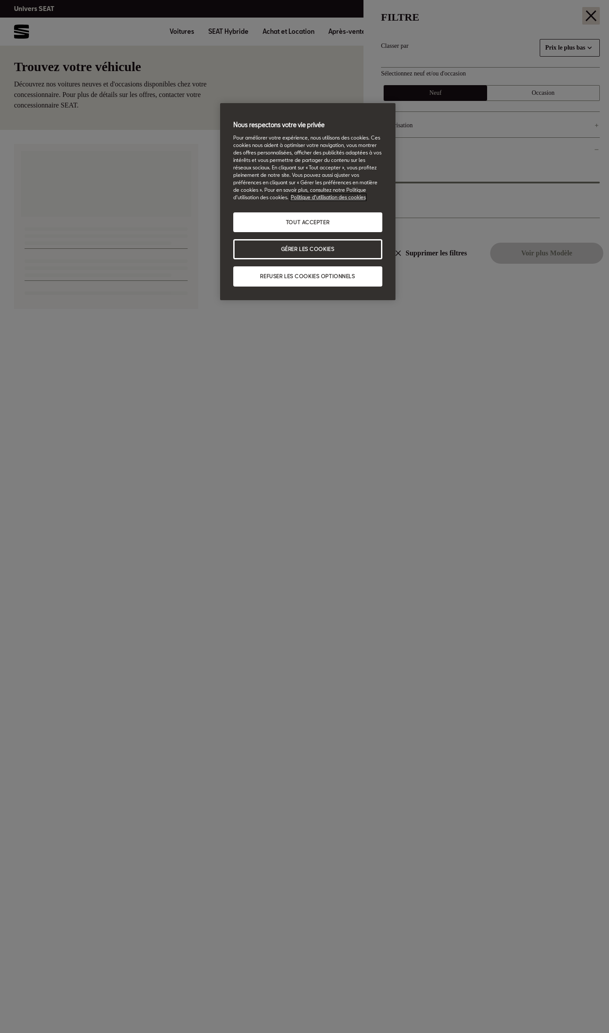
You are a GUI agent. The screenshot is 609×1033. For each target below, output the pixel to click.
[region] (307, 201)
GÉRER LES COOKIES (308, 249)
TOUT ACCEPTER (307, 222)
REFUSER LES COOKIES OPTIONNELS (307, 276)
